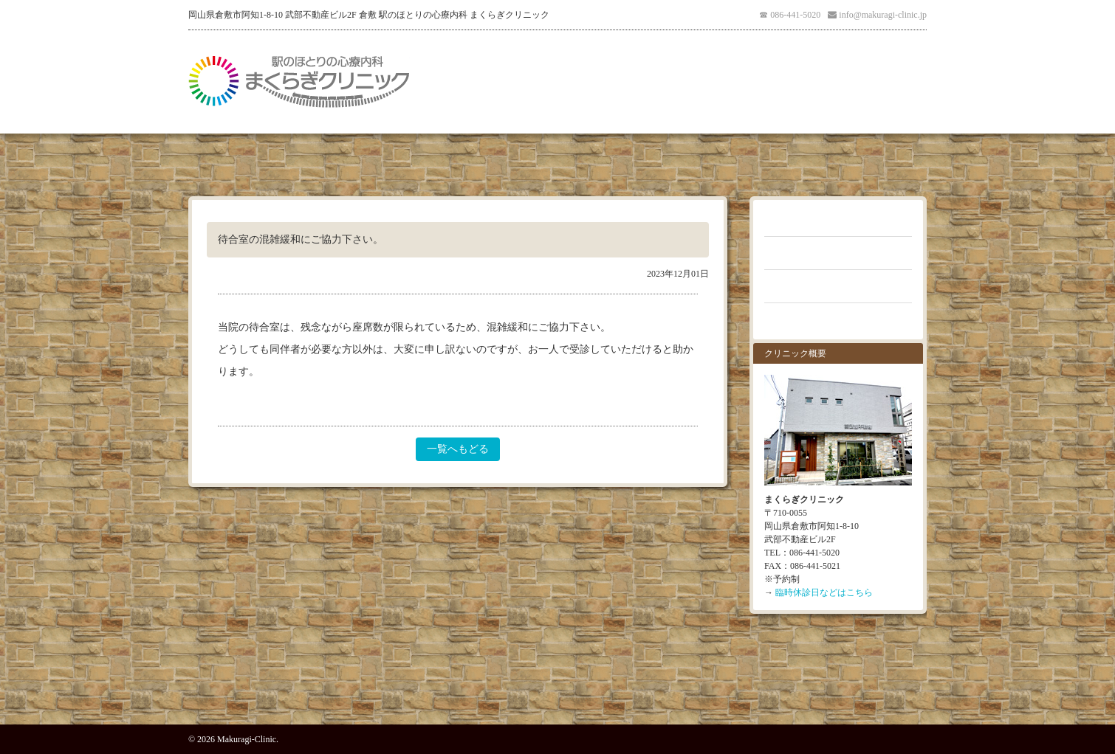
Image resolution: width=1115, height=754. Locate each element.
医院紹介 (457, 81)
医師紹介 (590, 81)
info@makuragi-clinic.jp (883, 15)
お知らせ (838, 220)
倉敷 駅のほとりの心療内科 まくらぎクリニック (299, 81)
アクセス (657, 81)
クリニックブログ (838, 286)
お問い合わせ (838, 319)
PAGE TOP (557, 690)
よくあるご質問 (838, 253)
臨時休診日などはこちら (824, 592)
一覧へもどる (458, 448)
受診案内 (524, 81)
